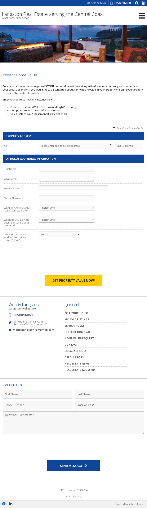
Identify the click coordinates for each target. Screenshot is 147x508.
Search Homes (75, 325)
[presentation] (73, 261)
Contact (71, 344)
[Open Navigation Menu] (142, 16)
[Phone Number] (37, 405)
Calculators (74, 357)
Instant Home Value (79, 332)
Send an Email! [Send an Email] (96, 3)
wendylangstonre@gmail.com (33, 329)
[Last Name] (109, 394)
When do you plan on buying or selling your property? (16, 222)
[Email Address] (109, 405)
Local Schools (76, 351)
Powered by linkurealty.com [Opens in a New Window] (130, 504)
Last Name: (10, 178)
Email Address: (12, 188)
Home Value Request (79, 338)
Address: (9, 146)
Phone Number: (13, 198)
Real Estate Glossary (80, 370)
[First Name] (37, 394)
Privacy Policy (73, 496)
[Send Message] (73, 465)
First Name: (10, 169)
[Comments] (73, 422)
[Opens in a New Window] (136, 3)
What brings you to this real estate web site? (17, 209)
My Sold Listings (77, 319)
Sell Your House (76, 313)
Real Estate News (77, 363)
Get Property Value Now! (73, 280)
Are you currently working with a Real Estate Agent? (15, 237)
